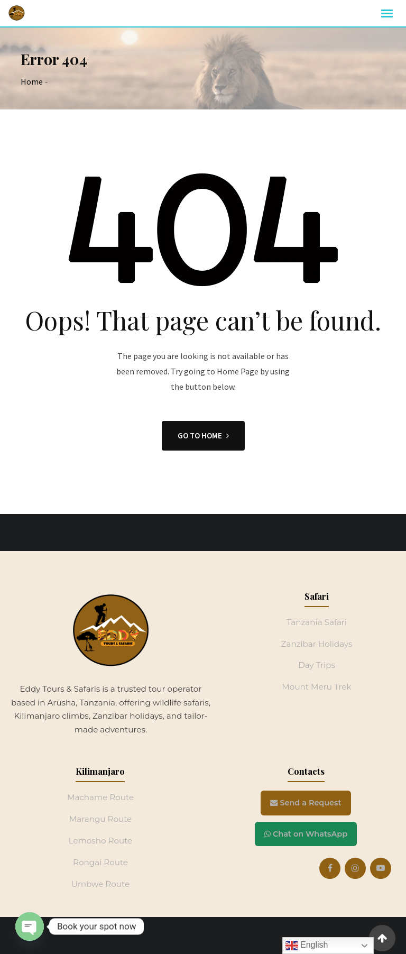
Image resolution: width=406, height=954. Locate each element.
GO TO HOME (203, 435)
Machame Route (100, 797)
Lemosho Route (101, 841)
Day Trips (316, 665)
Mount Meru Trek (316, 687)
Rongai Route (100, 862)
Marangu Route (100, 819)
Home (32, 81)
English (306, 945)
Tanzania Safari (317, 622)
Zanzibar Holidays (317, 644)
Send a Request (305, 803)
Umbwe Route (100, 884)
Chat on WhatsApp (305, 834)
